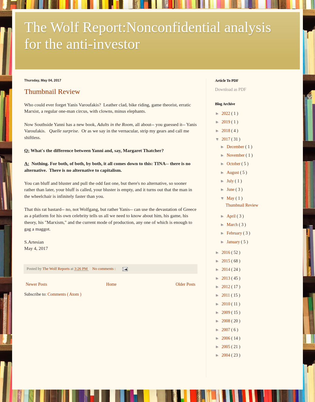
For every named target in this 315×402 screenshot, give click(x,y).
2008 (226, 321)
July (231, 181)
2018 (226, 130)
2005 (226, 346)
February (235, 233)
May (231, 198)
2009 (226, 312)
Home (111, 284)
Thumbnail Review (52, 91)
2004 (226, 355)
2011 (226, 295)
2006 (226, 338)
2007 (226, 329)
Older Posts (185, 284)
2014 (226, 269)
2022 (226, 113)
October (234, 163)
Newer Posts (36, 284)
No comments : (104, 269)
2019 (226, 122)
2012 (226, 286)
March (233, 224)
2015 (226, 261)
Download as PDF (230, 89)
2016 (226, 252)
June (231, 189)
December (236, 147)
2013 (226, 278)
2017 (226, 139)
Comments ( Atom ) (64, 294)
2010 (226, 304)
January (234, 242)
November (236, 155)
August (233, 172)
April (232, 216)
